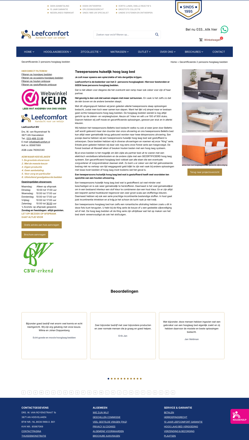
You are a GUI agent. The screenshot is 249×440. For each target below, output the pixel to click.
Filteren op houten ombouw (35, 81)
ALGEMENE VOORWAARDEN (108, 431)
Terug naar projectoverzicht (204, 172)
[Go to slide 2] (111, 379)
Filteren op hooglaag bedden (36, 74)
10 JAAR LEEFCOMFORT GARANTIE (183, 421)
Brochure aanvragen (35, 234)
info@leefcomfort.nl (39, 141)
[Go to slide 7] (128, 379)
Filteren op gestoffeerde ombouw (39, 84)
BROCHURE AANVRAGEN (106, 435)
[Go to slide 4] (118, 379)
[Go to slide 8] (131, 379)
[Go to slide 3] (115, 379)
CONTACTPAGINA (31, 431)
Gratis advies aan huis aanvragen (41, 224)
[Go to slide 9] (134, 379)
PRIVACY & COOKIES (104, 426)
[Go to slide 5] (121, 379)
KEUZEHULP (239, 416)
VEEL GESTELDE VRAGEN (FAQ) (110, 421)
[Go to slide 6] (124, 379)
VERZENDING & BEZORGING (179, 431)
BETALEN (169, 412)
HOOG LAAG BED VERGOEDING (181, 426)
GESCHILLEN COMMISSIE (106, 417)
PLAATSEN (170, 435)
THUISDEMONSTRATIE (33, 435)
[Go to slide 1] (108, 379)
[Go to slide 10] (137, 379)
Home (174, 61)
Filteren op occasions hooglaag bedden (42, 77)
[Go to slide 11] (141, 379)
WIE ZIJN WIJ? (101, 412)
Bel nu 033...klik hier (201, 29)
